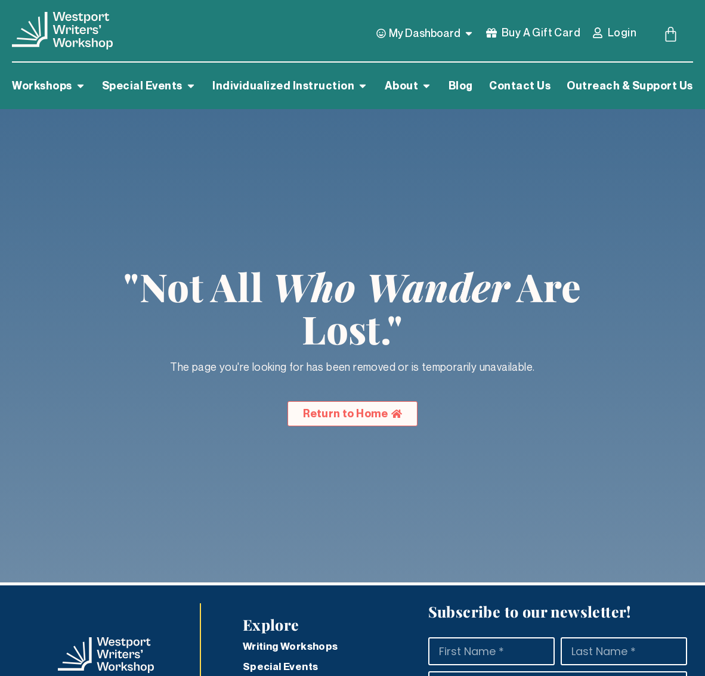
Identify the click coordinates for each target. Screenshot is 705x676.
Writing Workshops (290, 646)
